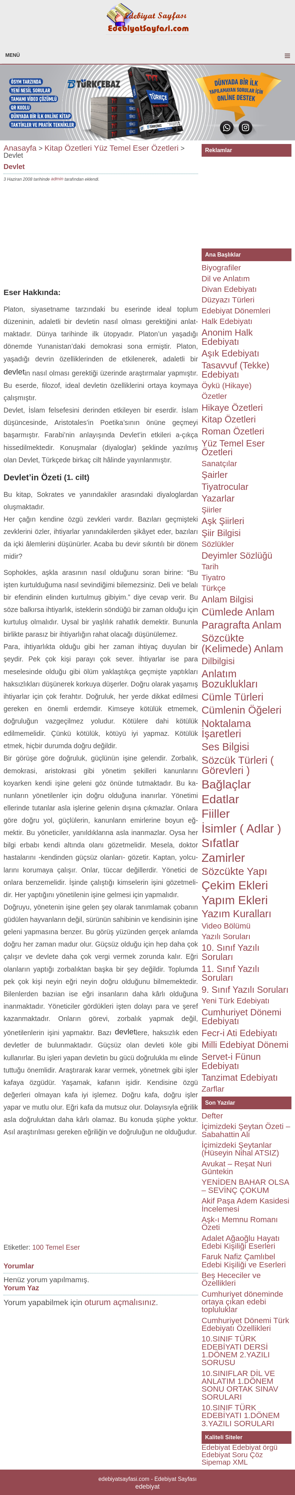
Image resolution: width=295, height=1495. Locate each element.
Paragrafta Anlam (242, 625)
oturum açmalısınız (120, 1302)
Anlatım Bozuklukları (230, 679)
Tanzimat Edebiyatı (240, 1077)
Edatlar (220, 799)
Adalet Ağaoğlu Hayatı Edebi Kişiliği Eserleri (241, 1242)
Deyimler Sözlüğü (237, 555)
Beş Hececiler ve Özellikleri (231, 1279)
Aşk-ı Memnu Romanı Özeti (240, 1223)
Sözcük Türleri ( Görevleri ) (238, 765)
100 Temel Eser (56, 1247)
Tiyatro (213, 577)
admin (57, 178)
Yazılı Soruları (226, 936)
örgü (270, 1447)
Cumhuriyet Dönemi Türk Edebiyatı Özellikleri (245, 1324)
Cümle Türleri (233, 697)
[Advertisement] (101, 236)
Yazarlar (218, 498)
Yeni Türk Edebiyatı (236, 1000)
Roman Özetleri (233, 431)
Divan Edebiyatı (229, 289)
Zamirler (223, 857)
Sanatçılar (219, 463)
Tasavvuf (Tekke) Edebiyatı (236, 369)
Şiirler (212, 509)
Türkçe (214, 588)
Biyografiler (221, 267)
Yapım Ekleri (235, 900)
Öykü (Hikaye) (226, 385)
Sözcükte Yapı (234, 871)
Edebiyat (216, 1447)
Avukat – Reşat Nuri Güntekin (237, 1167)
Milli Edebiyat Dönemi (245, 1045)
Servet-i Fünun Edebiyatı (231, 1061)
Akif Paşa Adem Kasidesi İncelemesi (245, 1204)
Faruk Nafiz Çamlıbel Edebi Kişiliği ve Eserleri (244, 1260)
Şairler (215, 475)
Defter (212, 1115)
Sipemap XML (225, 1462)
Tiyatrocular (225, 487)
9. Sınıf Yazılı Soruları (245, 990)
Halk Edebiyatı (227, 321)
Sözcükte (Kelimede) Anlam (242, 643)
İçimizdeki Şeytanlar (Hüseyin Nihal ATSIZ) (240, 1149)
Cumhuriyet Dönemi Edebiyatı (242, 1016)
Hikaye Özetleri (232, 408)
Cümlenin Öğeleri (242, 710)
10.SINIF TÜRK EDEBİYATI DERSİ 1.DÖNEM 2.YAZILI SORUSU (236, 1350)
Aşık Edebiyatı (230, 353)
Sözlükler (218, 544)
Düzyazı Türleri (228, 299)
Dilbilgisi (218, 661)
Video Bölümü (226, 925)
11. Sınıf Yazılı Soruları (231, 973)
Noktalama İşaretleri (226, 728)
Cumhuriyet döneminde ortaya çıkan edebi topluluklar (242, 1302)
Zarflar (213, 1089)
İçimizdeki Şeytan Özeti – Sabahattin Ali (246, 1130)
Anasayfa (20, 147)
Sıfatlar (220, 842)
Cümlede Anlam (238, 612)
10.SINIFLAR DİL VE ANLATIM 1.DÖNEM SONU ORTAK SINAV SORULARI (240, 1385)
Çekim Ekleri (235, 885)
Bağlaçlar (226, 784)
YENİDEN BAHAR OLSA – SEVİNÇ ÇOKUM (245, 1186)
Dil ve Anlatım (226, 278)
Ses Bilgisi (225, 746)
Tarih (210, 566)
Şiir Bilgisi (221, 533)
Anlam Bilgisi (227, 599)
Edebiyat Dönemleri (236, 310)
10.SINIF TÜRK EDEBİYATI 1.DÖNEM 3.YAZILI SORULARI (241, 1415)
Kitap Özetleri (68, 147)
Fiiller (216, 813)
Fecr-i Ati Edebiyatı (240, 1033)
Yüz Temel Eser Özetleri (136, 147)
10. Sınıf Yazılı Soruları (231, 952)
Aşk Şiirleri (223, 521)
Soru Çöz (247, 1455)
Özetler (214, 396)
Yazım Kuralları (237, 913)
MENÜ (12, 55)
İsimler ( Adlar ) (241, 828)
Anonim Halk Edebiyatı (227, 337)
